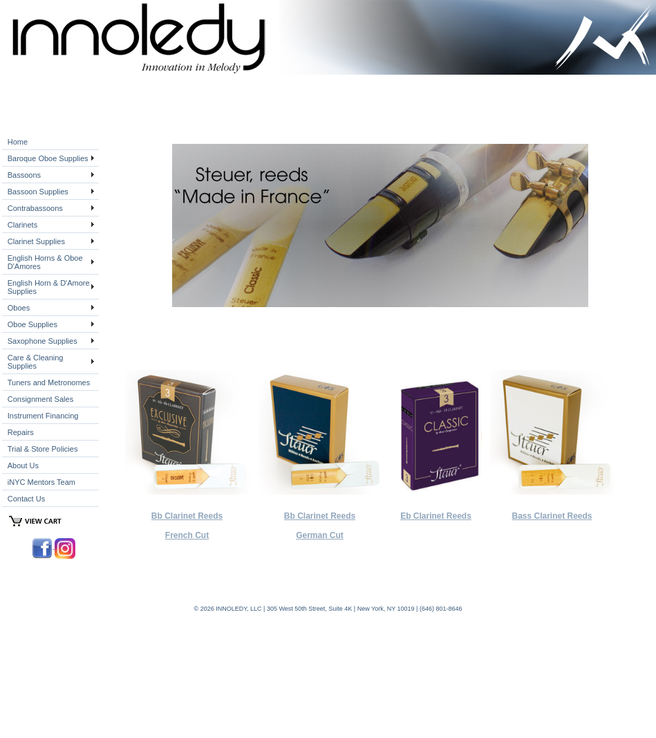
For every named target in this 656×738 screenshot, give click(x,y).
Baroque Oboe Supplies (48, 158)
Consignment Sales (40, 399)
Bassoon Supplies (38, 191)
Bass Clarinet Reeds (552, 516)
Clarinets (22, 225)
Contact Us (26, 499)
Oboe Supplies (32, 324)
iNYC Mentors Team (41, 482)
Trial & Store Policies (43, 449)
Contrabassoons (35, 208)
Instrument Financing (43, 416)
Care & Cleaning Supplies (36, 361)
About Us (23, 465)
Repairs (21, 432)
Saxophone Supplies (42, 341)
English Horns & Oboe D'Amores (45, 262)
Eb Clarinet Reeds (435, 516)
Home (18, 142)
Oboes (19, 308)
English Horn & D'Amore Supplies (49, 287)
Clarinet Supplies (36, 241)
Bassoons (24, 175)
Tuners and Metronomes (49, 382)
